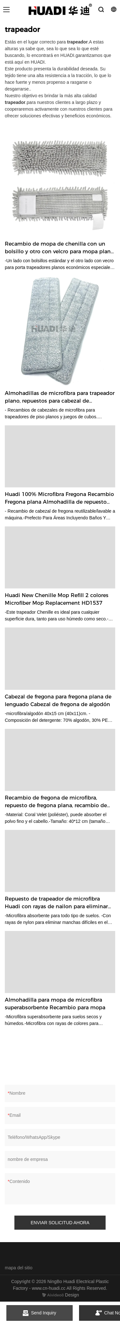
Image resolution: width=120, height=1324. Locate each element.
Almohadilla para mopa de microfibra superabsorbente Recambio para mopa (55, 1004)
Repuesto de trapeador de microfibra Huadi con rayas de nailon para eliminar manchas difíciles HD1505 (56, 903)
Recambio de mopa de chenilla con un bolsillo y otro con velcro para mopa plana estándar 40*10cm (59, 248)
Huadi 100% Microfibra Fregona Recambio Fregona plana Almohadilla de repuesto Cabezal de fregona (59, 498)
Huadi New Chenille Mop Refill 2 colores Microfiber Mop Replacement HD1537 (56, 599)
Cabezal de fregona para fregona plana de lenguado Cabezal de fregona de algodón (58, 700)
